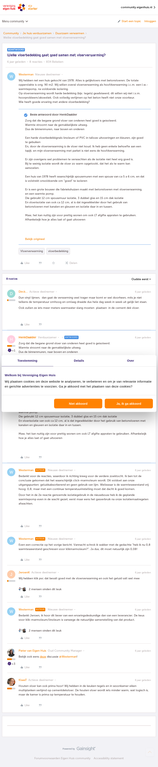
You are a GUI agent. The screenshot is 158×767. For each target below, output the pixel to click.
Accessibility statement (109, 758)
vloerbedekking (58, 251)
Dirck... (23, 291)
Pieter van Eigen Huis (32, 650)
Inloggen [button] (150, 21)
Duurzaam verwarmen (69, 33)
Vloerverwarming (31, 251)
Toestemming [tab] (28, 360)
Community (11, 33)
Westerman (26, 74)
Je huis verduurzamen (37, 33)
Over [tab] (130, 360)
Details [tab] (79, 360)
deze (43, 656)
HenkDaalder (27, 337)
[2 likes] (40, 589)
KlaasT (23, 680)
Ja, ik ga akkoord (128, 403)
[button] (129, 21)
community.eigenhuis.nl (138, 7)
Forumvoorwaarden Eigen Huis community (62, 758)
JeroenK (24, 572)
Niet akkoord (78, 403)
